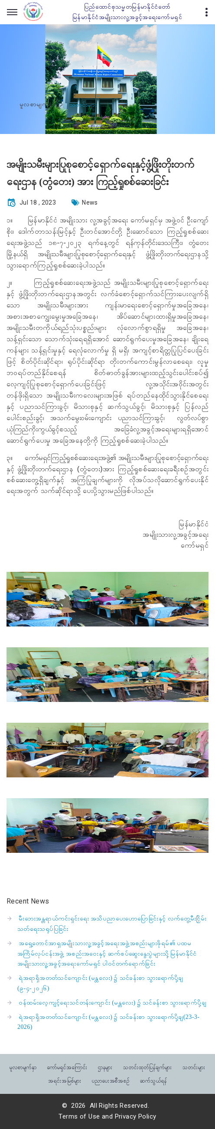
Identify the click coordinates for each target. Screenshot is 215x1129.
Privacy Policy (135, 1116)
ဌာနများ (105, 1067)
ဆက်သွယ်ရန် (153, 1080)
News (90, 202)
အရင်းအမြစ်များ (64, 1080)
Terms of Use (79, 1116)
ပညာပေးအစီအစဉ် (111, 1080)
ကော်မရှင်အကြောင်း (67, 1067)
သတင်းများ (193, 1067)
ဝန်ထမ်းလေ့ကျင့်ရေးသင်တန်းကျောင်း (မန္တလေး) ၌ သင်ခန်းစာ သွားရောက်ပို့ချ (112, 1002)
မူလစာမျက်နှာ (37, 104)
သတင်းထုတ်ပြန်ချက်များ (147, 1067)
